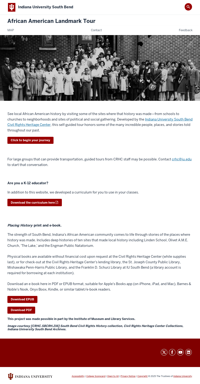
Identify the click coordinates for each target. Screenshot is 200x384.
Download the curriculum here (33, 203)
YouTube (180, 352)
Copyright (142, 376)
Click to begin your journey (30, 140)
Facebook (172, 352)
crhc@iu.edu (182, 159)
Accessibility (78, 376)
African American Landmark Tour (51, 21)
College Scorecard (95, 376)
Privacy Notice (128, 376)
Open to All (113, 376)
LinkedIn (188, 352)
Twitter (164, 352)
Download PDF (21, 310)
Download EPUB (22, 299)
